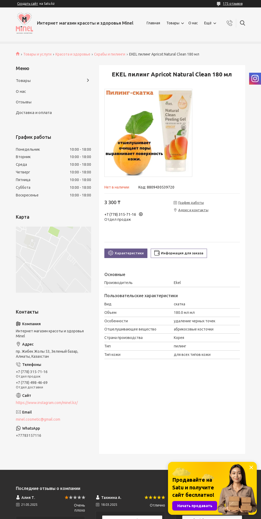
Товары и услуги (37, 54)
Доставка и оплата (34, 112)
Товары (172, 23)
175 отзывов (233, 3)
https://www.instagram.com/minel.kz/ (47, 403)
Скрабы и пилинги (109, 54)
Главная (153, 23)
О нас (193, 23)
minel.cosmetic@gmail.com (38, 419)
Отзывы (23, 102)
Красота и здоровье (72, 54)
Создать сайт (27, 3)
